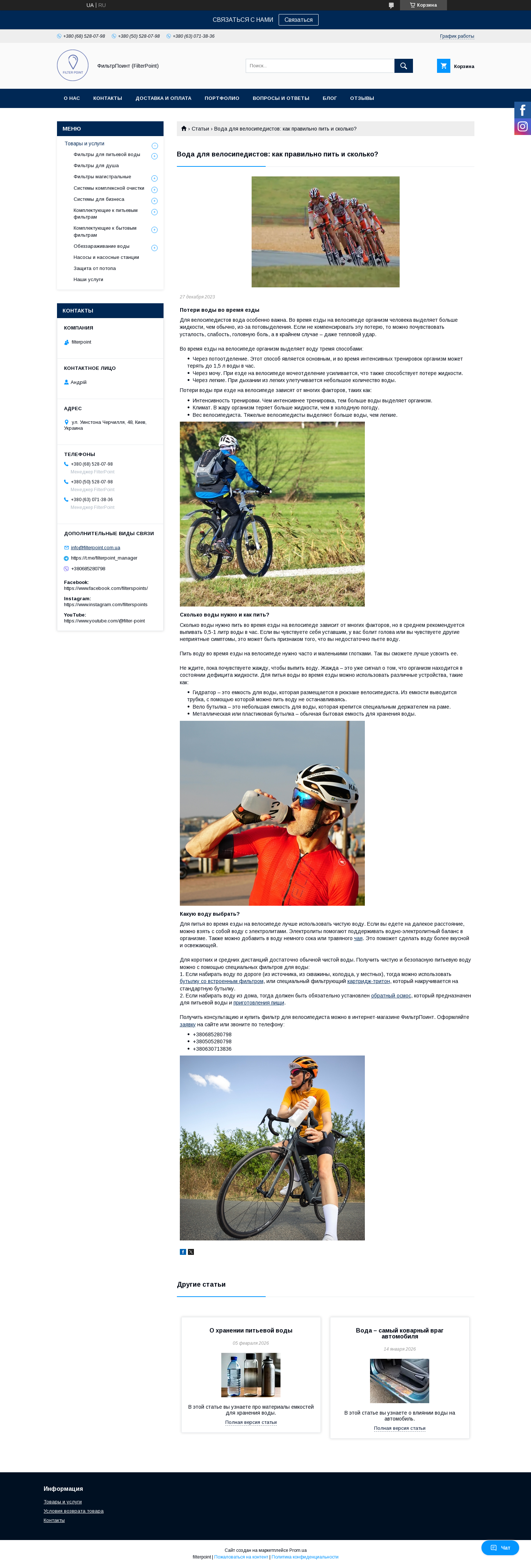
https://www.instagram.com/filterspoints (106, 604)
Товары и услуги (84, 143)
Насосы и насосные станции (106, 257)
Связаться (299, 20)
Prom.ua (298, 1550)
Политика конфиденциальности (305, 1557)
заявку (188, 1024)
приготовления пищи (258, 1003)
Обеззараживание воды (102, 246)
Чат (500, 1547)
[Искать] (403, 66)
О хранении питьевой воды (250, 1330)
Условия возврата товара (74, 1511)
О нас (72, 98)
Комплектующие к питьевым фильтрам (106, 213)
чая (358, 938)
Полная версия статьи (251, 1422)
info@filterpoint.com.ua (95, 547)
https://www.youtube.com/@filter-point (104, 621)
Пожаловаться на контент (241, 1557)
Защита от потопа (95, 268)
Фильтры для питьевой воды (107, 154)
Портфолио (222, 98)
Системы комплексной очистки (109, 188)
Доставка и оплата (163, 98)
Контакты (107, 98)
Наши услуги (88, 279)
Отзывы (362, 98)
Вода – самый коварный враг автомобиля (400, 1333)
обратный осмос (391, 996)
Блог (330, 98)
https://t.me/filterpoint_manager (104, 558)
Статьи (200, 129)
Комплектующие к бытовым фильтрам (105, 231)
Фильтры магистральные (102, 176)
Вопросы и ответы (281, 98)
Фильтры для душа (96, 165)
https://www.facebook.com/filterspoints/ (106, 588)
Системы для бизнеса (99, 199)
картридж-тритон (368, 981)
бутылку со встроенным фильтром (221, 981)
